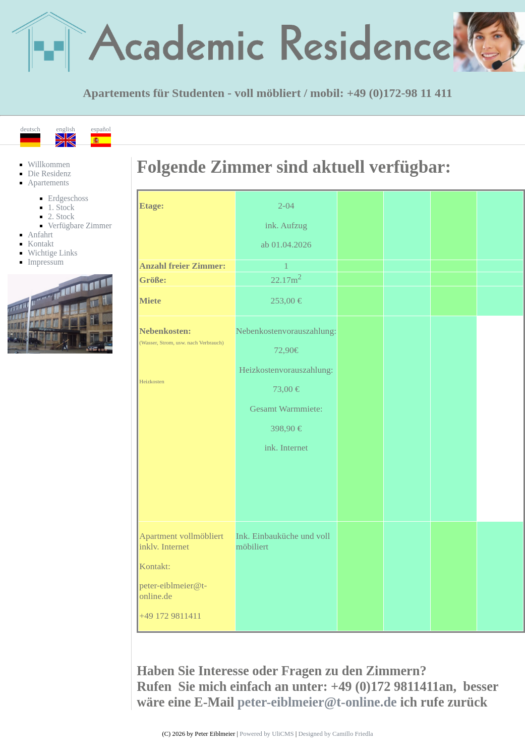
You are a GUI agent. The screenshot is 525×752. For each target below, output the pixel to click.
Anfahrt (40, 234)
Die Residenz (49, 173)
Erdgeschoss (68, 198)
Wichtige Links (52, 252)
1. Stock (61, 207)
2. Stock (61, 216)
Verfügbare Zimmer (80, 225)
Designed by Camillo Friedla (336, 733)
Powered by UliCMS (267, 733)
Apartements (48, 182)
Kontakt (41, 243)
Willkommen (49, 164)
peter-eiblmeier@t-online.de (317, 702)
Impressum (46, 262)
